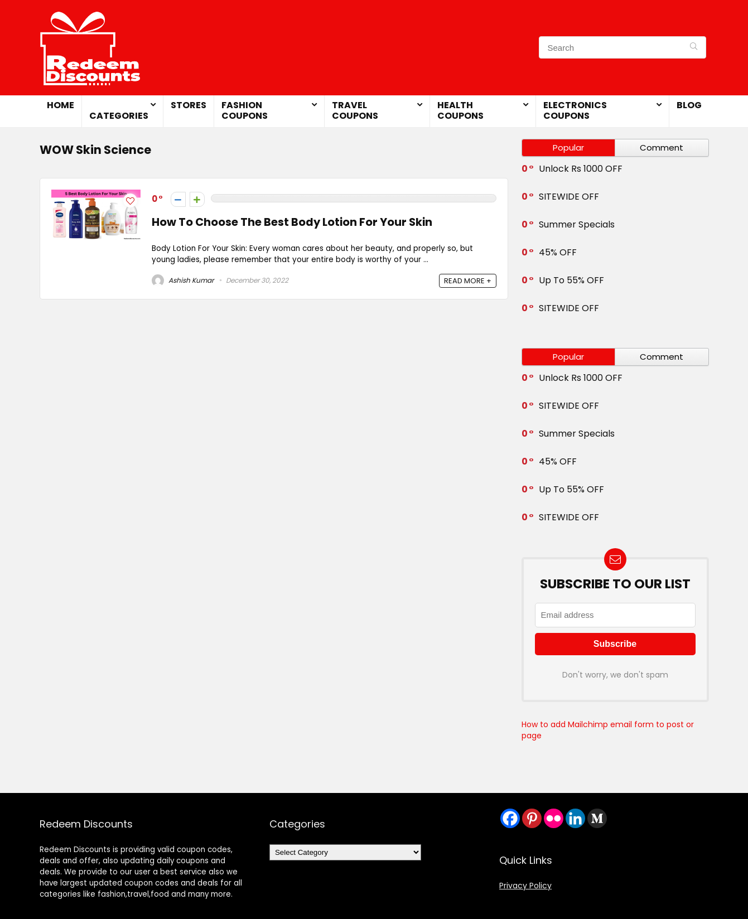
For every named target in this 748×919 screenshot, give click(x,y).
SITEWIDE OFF (569, 196)
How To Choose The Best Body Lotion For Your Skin (292, 222)
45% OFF (558, 252)
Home (60, 105)
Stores (188, 105)
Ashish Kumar (183, 280)
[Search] (693, 47)
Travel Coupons (355, 110)
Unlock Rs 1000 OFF (580, 168)
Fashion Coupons (244, 110)
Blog (689, 105)
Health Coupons (460, 110)
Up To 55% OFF (571, 280)
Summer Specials (577, 224)
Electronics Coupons (575, 110)
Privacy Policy (525, 885)
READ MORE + (467, 280)
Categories (118, 115)
